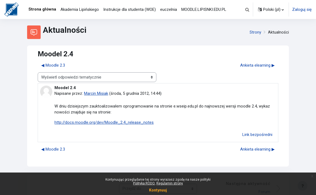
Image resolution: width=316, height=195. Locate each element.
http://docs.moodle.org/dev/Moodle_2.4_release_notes (104, 122)
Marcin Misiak (96, 93)
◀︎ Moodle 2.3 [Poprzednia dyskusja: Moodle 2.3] (53, 65)
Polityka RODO (144, 183)
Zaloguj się (302, 9)
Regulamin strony (169, 183)
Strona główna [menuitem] (42, 9)
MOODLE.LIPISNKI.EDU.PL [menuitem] (203, 9)
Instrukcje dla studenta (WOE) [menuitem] (129, 9)
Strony (255, 32)
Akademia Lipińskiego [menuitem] (79, 9)
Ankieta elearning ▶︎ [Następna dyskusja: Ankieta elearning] (257, 65)
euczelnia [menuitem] (168, 9)
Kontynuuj (158, 190)
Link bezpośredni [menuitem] (257, 134)
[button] (247, 9)
